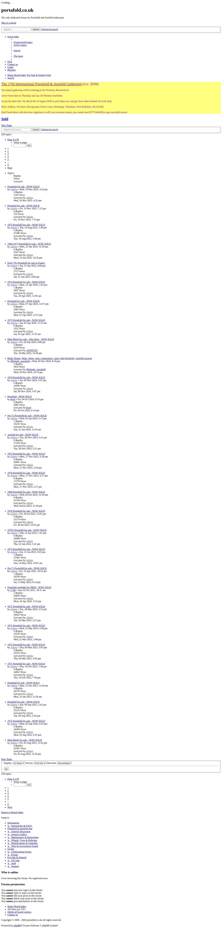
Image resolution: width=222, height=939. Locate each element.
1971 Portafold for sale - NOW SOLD (26, 606)
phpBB (17, 925)
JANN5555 (31, 350)
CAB (13, 590)
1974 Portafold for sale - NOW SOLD (26, 377)
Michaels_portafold (20, 361)
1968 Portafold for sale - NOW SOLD (26, 492)
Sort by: (35, 763)
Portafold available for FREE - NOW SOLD (29, 587)
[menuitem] (23, 42)
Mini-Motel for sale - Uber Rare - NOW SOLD (30, 339)
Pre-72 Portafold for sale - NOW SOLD (27, 415)
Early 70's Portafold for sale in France (26, 263)
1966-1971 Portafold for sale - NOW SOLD (29, 244)
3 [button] (8, 154)
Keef (12, 399)
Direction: (59, 763)
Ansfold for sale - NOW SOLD (22, 434)
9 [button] (8, 165)
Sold (4, 119)
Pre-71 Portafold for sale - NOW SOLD (27, 568)
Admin (13, 189)
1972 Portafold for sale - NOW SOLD (26, 282)
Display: (14, 763)
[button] (12, 139)
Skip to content (8, 23)
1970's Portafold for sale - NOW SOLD (26, 530)
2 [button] (8, 151)
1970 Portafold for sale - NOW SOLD (26, 473)
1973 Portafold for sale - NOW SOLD (26, 224)
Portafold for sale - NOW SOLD (23, 186)
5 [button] (8, 159)
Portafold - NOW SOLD (19, 396)
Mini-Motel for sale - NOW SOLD (24, 740)
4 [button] (8, 156)
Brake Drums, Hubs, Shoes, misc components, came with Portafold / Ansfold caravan (49, 358)
